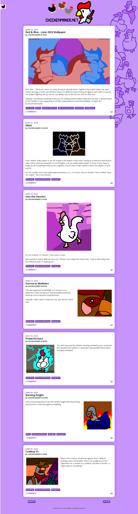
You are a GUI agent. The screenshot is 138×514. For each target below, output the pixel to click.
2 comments (30, 494)
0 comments (30, 183)
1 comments (30, 112)
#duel (38, 108)
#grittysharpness (65, 108)
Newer (31, 502)
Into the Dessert (35, 196)
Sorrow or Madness (37, 283)
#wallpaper (90, 108)
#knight (51, 434)
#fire (28, 434)
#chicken (30, 108)
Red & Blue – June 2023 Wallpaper (45, 32)
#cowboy (30, 490)
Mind (28, 125)
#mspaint (79, 108)
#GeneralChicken (49, 108)
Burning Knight (34, 395)
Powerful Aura (34, 338)
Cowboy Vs (32, 451)
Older (107, 502)
